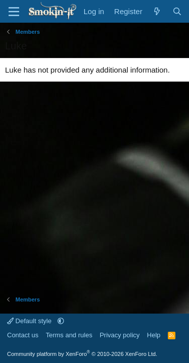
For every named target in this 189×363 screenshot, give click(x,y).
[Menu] (14, 12)
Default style (30, 321)
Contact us (22, 335)
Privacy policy (120, 335)
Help (154, 335)
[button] (60, 321)
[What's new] (157, 11)
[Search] (177, 11)
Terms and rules (69, 335)
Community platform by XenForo (82, 354)
